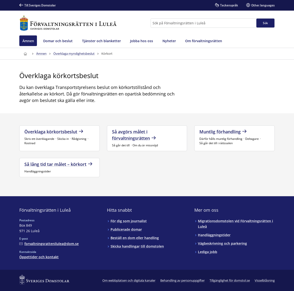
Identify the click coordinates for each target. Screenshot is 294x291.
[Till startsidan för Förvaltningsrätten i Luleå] (68, 23)
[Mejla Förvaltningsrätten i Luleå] (49, 243)
